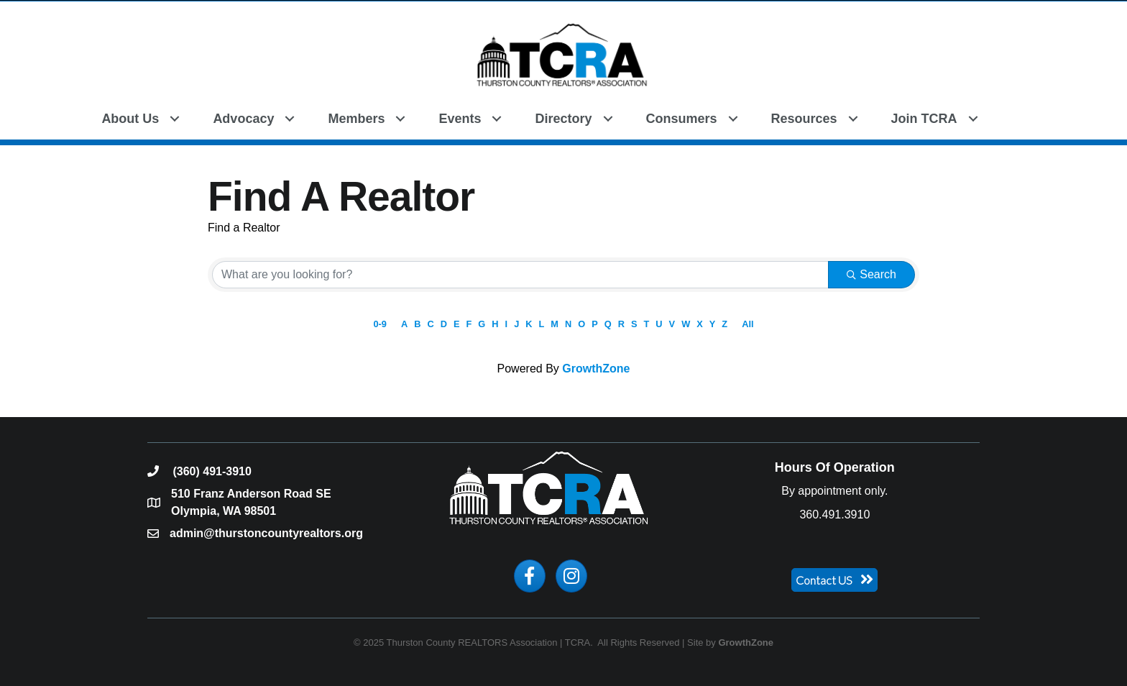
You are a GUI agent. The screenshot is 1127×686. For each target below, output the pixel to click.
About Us (130, 118)
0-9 (380, 324)
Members (356, 118)
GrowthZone (596, 368)
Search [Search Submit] (871, 274)
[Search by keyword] (520, 274)
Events (459, 118)
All (747, 324)
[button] (1011, 117)
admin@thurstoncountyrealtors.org (266, 533)
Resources (804, 118)
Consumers (681, 118)
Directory (563, 118)
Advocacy (243, 118)
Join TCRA (924, 118)
